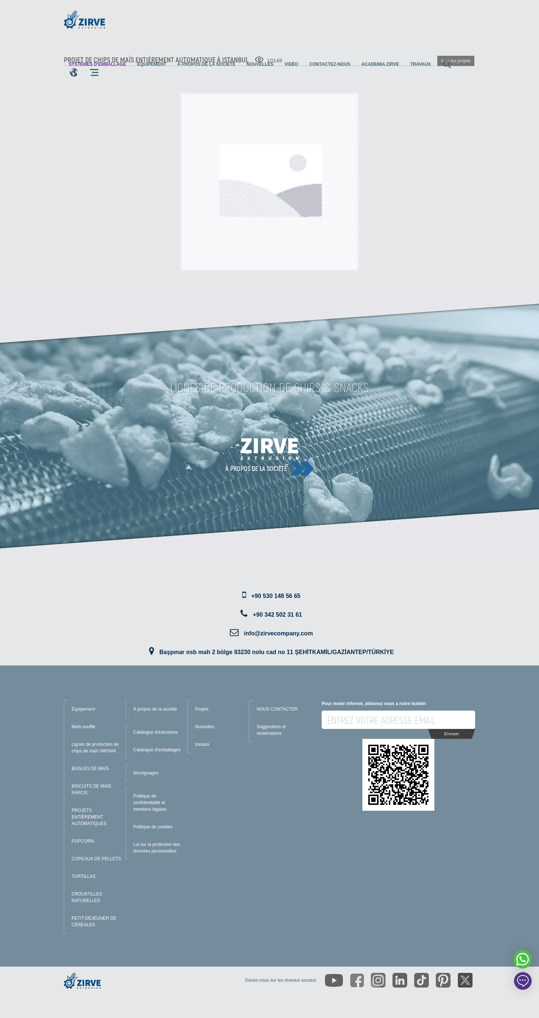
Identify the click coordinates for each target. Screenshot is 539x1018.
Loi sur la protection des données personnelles (156, 848)
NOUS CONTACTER (277, 709)
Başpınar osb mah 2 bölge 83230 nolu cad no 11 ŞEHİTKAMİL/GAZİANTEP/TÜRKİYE (276, 652)
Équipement (151, 64)
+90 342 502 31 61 (277, 615)
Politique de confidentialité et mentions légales (149, 802)
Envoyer (451, 733)
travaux (420, 64)
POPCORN (83, 841)
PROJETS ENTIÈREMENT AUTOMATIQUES (89, 817)
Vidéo (291, 64)
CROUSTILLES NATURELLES (87, 897)
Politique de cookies (153, 826)
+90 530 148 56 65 (275, 596)
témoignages (146, 773)
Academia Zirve (380, 64)
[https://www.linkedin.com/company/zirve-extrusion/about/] (400, 980)
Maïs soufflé (83, 726)
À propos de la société (206, 64)
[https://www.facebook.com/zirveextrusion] (357, 980)
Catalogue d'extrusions (155, 732)
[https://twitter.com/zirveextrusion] (465, 980)
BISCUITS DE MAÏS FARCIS (91, 789)
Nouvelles (259, 64)
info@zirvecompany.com (278, 633)
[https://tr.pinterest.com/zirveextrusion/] (443, 980)
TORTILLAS (83, 876)
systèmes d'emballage (97, 64)
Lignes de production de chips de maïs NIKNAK (95, 748)
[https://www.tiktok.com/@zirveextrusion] (421, 980)
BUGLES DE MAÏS (90, 768)
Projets (202, 709)
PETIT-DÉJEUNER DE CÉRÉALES (94, 921)
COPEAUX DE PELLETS (96, 858)
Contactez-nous (329, 64)
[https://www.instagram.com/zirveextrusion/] (378, 980)
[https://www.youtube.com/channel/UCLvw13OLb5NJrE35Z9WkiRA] (334, 980)
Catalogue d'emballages (156, 749)
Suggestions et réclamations (271, 730)
